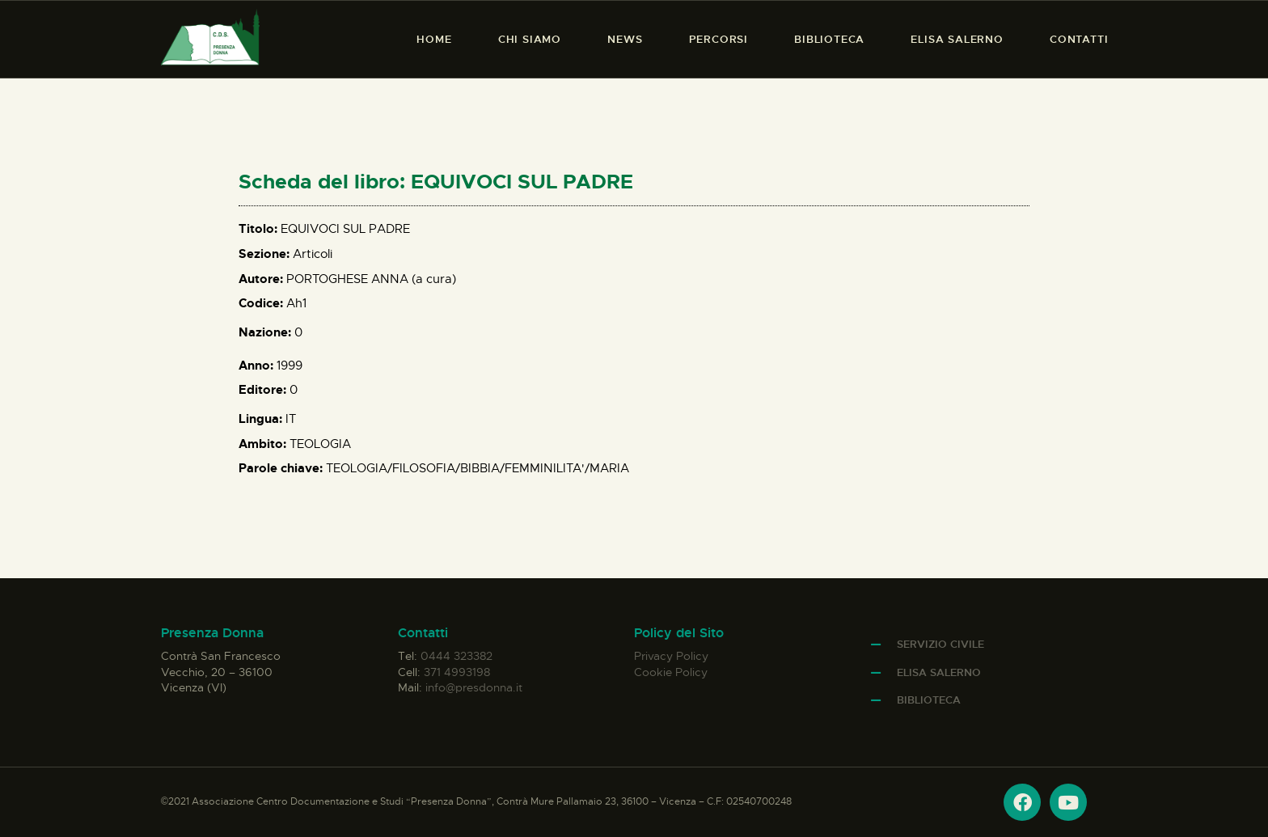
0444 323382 (456, 656)
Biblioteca (929, 700)
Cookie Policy (671, 672)
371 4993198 (457, 672)
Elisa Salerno (939, 672)
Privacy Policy (671, 656)
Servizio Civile (940, 644)
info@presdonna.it (473, 687)
